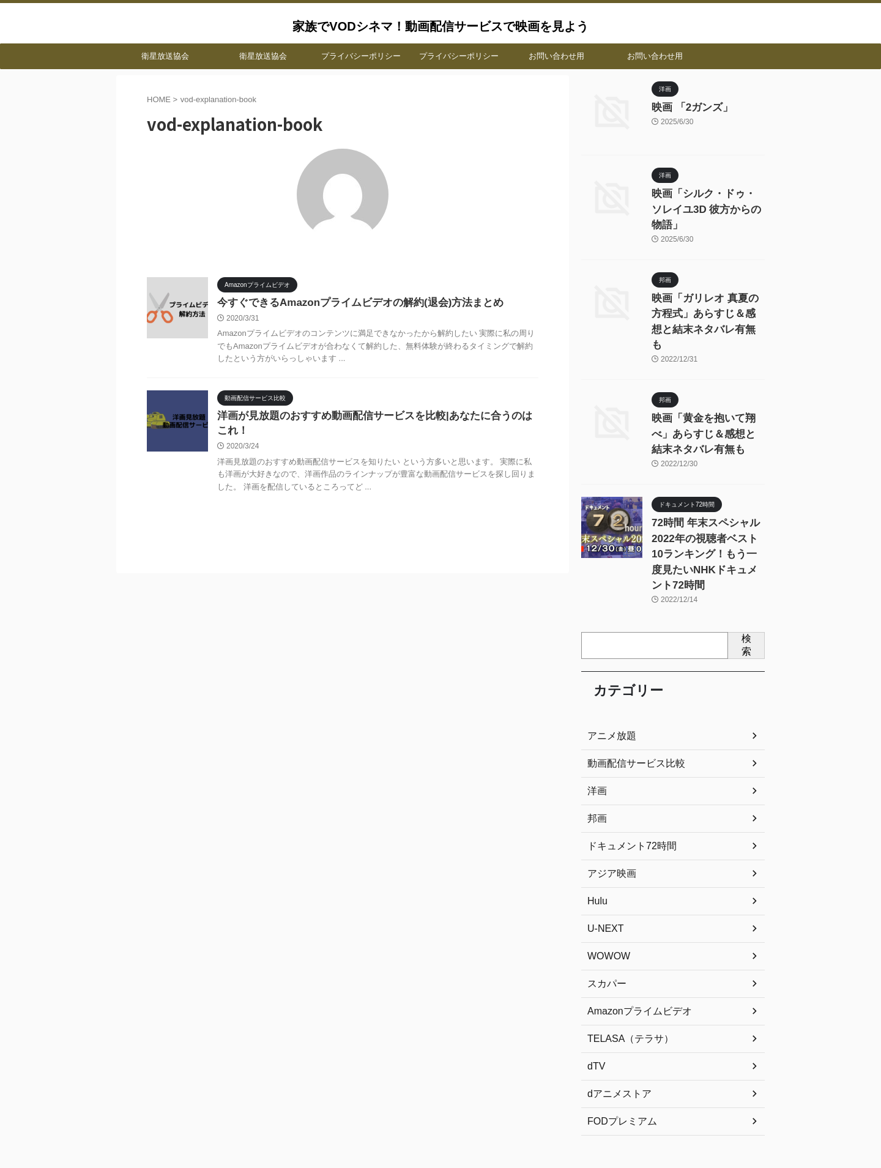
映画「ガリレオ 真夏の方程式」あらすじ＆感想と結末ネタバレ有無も (707, 292)
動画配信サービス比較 (630, 696)
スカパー (604, 916)
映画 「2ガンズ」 (685, 106)
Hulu (596, 833)
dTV (595, 998)
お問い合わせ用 (556, 56)
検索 (746, 577)
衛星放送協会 (165, 56)
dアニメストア (615, 1026)
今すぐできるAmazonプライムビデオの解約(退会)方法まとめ (352, 303)
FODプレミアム (618, 1053)
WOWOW (606, 888)
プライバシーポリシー (361, 56)
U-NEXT (603, 861)
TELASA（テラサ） (625, 971)
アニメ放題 (608, 668)
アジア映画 (608, 806)
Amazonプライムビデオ (632, 943)
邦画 (595, 751)
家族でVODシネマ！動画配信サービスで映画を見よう (440, 26)
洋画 (595, 723)
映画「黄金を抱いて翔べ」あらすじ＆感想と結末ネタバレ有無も (707, 392)
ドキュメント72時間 (626, 778)
